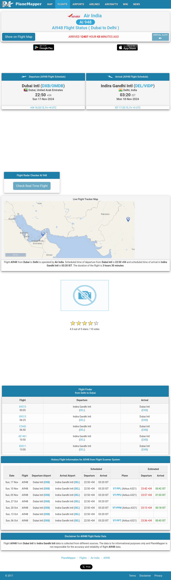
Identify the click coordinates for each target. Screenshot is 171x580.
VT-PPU (117, 495)
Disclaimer (146, 575)
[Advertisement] (85, 61)
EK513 (22, 416)
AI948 (106, 558)
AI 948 (86, 22)
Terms (134, 575)
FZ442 (22, 426)
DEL (82, 410)
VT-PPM (117, 507)
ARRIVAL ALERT (160, 37)
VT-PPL (117, 488)
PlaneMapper (68, 558)
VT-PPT (117, 520)
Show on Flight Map (18, 37)
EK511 (22, 446)
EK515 (22, 406)
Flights (83, 558)
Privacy (160, 575)
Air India (93, 15)
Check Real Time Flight (32, 186)
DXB (144, 410)
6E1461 (22, 436)
